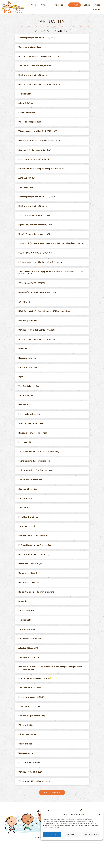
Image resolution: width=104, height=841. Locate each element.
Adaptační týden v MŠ (28, 648)
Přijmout (52, 834)
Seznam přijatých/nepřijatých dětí (34, 461)
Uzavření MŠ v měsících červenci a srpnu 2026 (39, 56)
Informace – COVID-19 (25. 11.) (31, 564)
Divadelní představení (28, 320)
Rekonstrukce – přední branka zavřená (36, 592)
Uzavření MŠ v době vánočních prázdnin (36, 339)
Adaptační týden (25, 103)
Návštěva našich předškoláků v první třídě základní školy (44, 311)
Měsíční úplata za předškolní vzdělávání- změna (40, 262)
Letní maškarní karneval (29, 414)
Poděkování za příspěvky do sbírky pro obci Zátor (41, 168)
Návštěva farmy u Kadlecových (32, 433)
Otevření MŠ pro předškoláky (31, 715)
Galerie (87, 5)
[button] (99, 814)
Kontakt (96, 9)
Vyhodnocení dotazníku (29, 657)
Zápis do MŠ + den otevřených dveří (34, 66)
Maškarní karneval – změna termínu (34, 545)
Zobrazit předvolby (91, 834)
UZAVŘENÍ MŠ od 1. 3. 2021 (30, 772)
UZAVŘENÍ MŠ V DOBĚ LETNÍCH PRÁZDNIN (37, 292)
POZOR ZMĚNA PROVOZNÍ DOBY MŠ (35, 253)
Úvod (33, 5)
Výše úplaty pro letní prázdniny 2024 (35, 225)
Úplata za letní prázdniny (29, 47)
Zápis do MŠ (24, 507)
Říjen (20, 377)
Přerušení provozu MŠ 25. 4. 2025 (33, 159)
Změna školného (26, 187)
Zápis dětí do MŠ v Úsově (29, 687)
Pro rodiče (59, 5)
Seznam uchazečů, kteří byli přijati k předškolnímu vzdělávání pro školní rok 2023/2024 (51, 272)
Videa (97, 5)
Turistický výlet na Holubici (30, 423)
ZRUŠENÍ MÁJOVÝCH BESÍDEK (31, 283)
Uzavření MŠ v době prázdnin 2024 (34, 234)
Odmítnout (71, 834)
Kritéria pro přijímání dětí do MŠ (33, 75)
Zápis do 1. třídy (25, 725)
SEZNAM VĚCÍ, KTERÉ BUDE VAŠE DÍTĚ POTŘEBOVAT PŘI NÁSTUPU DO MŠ (51, 243)
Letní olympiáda (25, 442)
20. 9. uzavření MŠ (26, 629)
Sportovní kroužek (27, 610)
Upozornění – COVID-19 (29, 573)
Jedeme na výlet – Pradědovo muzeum (36, 470)
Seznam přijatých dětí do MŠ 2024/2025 (36, 197)
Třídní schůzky (24, 94)
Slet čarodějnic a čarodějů (30, 479)
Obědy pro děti (25, 744)
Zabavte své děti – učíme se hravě (34, 781)
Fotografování (25, 498)
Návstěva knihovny (27, 358)
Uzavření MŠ (24, 405)
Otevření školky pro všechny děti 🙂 (34, 678)
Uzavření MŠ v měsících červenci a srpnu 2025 (39, 140)
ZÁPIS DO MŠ (24, 302)
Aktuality (74, 5)
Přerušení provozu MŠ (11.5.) (31, 697)
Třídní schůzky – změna (28, 386)
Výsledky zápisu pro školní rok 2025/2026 (37, 131)
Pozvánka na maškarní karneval (33, 536)
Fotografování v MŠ (27, 367)
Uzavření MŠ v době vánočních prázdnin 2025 (39, 84)
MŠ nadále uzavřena (27, 734)
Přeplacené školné (26, 112)
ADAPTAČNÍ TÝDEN (26, 178)
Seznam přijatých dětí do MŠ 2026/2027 (36, 38)
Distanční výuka (25, 753)
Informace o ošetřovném (30, 762)
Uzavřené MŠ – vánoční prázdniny (33, 554)
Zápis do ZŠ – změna (27, 489)
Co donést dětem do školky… (31, 638)
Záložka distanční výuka (29, 706)
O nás (45, 5)
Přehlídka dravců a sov (28, 517)
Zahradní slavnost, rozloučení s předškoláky (38, 451)
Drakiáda (22, 348)
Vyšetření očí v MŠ (26, 526)
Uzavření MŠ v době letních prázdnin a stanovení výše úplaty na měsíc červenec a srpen (50, 667)
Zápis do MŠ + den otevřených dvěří (34, 215)
